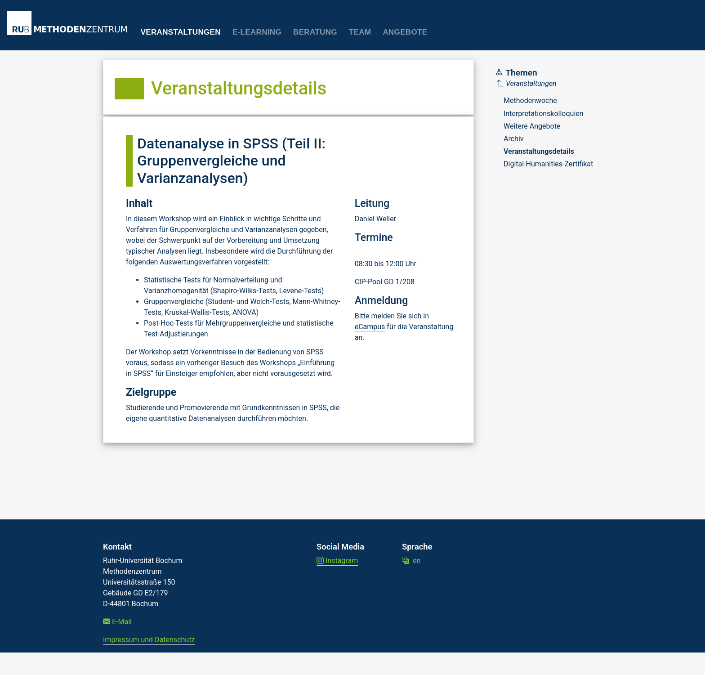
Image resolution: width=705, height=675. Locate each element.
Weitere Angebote (532, 126)
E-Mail (117, 621)
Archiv (514, 138)
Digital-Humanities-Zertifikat (548, 164)
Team (360, 32)
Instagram (337, 560)
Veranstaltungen (181, 32)
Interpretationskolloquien (544, 113)
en (411, 560)
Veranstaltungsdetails (539, 151)
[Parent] (545, 83)
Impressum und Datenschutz (149, 639)
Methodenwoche (530, 100)
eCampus (370, 326)
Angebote (405, 32)
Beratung (315, 32)
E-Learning (256, 32)
